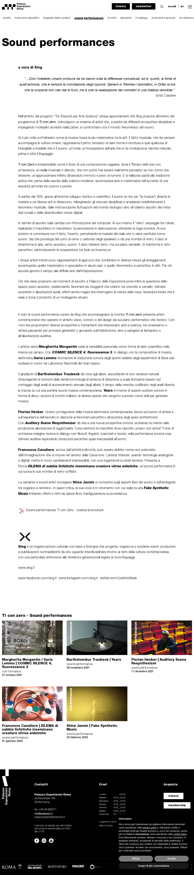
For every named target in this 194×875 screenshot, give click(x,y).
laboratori (126, 18)
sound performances (89, 18)
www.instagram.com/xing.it (78, 578)
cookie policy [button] (180, 834)
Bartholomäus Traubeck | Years (94, 660)
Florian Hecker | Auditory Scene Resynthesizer (158, 661)
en (182, 6)
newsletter (144, 6)
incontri (112, 18)
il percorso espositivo (27, 18)
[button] (161, 6)
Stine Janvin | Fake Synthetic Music (92, 727)
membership (177, 805)
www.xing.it (26, 567)
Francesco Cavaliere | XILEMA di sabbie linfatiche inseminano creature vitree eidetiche (30, 729)
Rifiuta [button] (136, 858)
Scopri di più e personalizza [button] (153, 865)
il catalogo (142, 18)
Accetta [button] (171, 858)
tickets (121, 6)
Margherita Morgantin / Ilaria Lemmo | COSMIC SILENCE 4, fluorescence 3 (27, 663)
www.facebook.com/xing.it (37, 578)
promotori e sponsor (163, 18)
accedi (172, 6)
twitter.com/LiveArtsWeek (118, 578)
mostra (7, 18)
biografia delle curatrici (56, 18)
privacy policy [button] (150, 827)
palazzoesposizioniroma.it (49, 817)
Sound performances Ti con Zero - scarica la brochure (61, 510)
